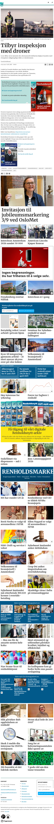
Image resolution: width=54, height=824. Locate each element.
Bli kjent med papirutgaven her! (12, 90)
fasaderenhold (32, 168)
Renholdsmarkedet (27, 796)
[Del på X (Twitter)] (48, 65)
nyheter (4, 168)
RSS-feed (24, 801)
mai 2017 (41, 168)
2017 (14, 170)
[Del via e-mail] (52, 65)
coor (9, 168)
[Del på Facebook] (45, 65)
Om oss (24, 783)
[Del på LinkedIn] (50, 65)
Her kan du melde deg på (9, 100)
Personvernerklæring (27, 799)
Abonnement (25, 786)
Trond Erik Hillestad (6, 799)
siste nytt (48, 168)
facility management (19, 168)
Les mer (7, 811)
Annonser (24, 791)
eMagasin (24, 788)
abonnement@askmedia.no (8, 789)
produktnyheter (7, 170)
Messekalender (26, 794)
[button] (52, 604)
